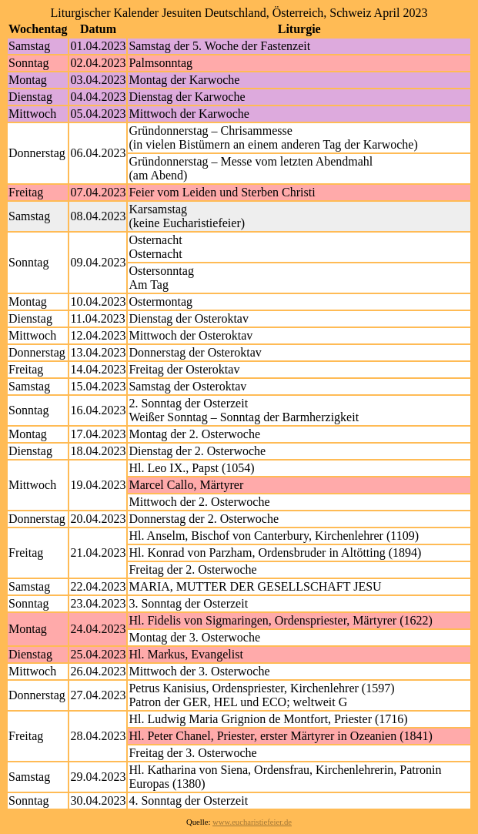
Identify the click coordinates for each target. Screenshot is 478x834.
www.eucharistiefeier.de (252, 822)
